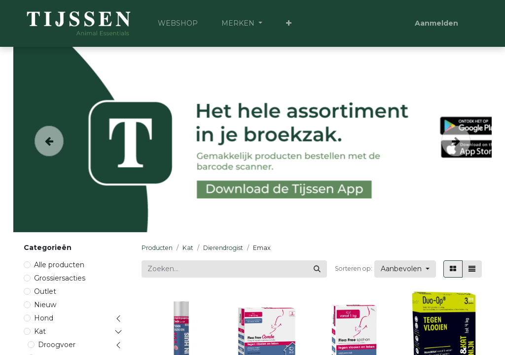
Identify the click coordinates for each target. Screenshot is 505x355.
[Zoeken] (317, 269)
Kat (40, 331)
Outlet (45, 291)
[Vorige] (49, 139)
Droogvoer (56, 344)
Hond (43, 318)
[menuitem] (178, 23)
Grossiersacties (59, 278)
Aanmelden (436, 23)
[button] (288, 23)
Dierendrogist (223, 247)
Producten (157, 247)
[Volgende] (456, 139)
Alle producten (59, 264)
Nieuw (45, 304)
